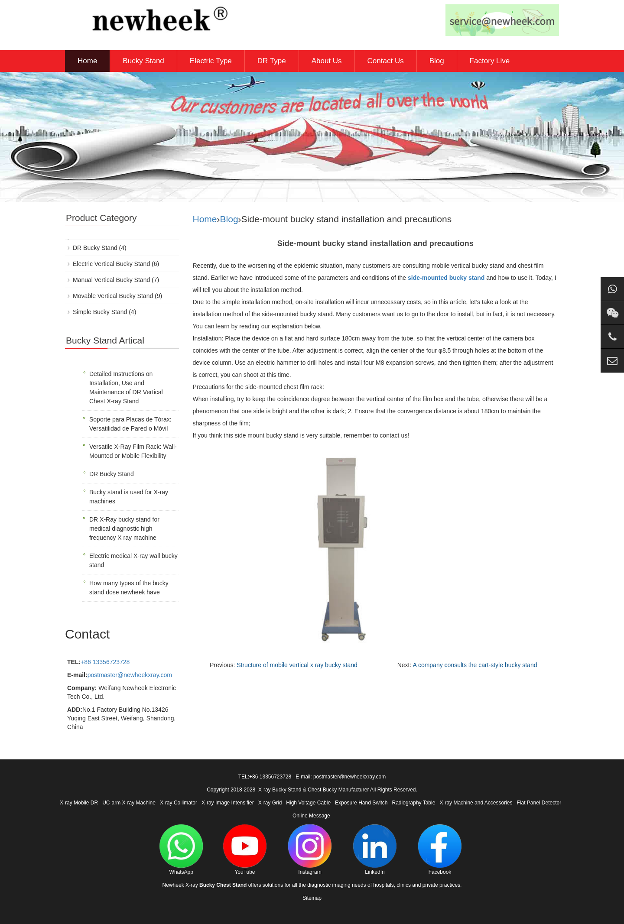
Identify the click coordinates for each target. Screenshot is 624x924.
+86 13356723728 (105, 661)
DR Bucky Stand (95, 247)
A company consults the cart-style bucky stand (475, 664)
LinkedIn (374, 849)
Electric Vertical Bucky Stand (111, 263)
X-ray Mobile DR (79, 803)
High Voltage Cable (308, 803)
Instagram (310, 849)
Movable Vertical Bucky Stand (113, 295)
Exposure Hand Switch (361, 803)
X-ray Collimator (178, 803)
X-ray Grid (270, 803)
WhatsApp (181, 849)
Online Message (311, 816)
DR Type (271, 61)
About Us (327, 61)
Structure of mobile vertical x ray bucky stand (297, 664)
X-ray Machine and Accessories (475, 803)
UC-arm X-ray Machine (129, 803)
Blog (436, 61)
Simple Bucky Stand (100, 311)
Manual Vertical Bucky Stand (111, 279)
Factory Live (490, 61)
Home (87, 61)
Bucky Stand (143, 61)
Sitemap (312, 898)
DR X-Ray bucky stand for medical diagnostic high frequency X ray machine (124, 528)
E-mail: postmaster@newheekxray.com (341, 777)
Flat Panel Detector (539, 803)
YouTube (244, 849)
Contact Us (385, 61)
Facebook (440, 849)
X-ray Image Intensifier (228, 803)
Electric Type (211, 61)
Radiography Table (414, 803)
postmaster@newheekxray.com (130, 674)
